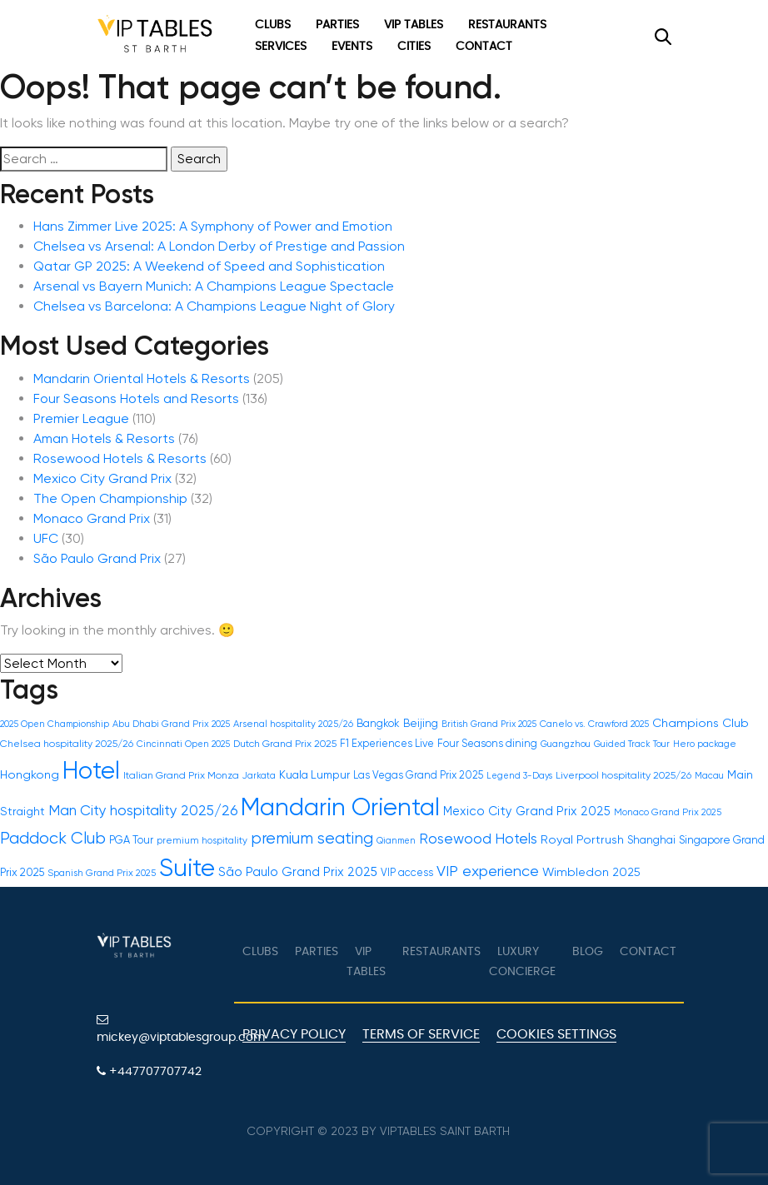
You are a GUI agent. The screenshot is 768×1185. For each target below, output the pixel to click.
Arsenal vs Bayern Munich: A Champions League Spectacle (213, 286)
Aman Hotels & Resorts (104, 438)
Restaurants (507, 25)
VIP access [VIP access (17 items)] (407, 872)
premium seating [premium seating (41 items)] (312, 838)
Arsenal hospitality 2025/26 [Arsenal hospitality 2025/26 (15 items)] (293, 723)
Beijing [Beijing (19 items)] (420, 723)
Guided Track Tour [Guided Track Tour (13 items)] (632, 744)
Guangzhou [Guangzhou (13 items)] (566, 744)
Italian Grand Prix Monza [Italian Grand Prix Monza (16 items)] (181, 775)
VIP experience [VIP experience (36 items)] (487, 870)
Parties (337, 25)
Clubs (273, 25)
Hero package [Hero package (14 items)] (704, 744)
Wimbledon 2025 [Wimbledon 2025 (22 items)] (591, 872)
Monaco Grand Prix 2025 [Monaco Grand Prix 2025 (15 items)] (667, 812)
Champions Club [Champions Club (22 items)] (700, 722)
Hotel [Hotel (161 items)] (91, 770)
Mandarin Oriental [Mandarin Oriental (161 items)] (340, 807)
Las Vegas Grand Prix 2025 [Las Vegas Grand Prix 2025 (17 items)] (418, 775)
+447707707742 (149, 1071)
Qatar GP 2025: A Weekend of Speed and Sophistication (209, 266)
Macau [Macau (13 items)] (709, 775)
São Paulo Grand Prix (97, 558)
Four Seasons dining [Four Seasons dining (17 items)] (487, 743)
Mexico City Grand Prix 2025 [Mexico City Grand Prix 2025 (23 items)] (527, 811)
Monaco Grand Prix (91, 518)
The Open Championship (110, 498)
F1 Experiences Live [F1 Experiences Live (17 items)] (387, 743)
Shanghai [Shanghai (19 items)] (651, 840)
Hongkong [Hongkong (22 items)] (29, 774)
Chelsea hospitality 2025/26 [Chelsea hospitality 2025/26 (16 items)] (66, 743)
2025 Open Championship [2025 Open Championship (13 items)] (54, 724)
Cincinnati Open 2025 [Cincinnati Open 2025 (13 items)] (183, 744)
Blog (587, 952)
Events (352, 46)
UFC (45, 538)
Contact (484, 46)
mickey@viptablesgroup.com (159, 1028)
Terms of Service (421, 1034)
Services (281, 46)
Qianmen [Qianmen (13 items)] (396, 840)
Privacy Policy (294, 1034)
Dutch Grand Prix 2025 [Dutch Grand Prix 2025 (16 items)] (285, 743)
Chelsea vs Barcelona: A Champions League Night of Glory (214, 306)
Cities (414, 46)
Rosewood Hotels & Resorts (120, 458)
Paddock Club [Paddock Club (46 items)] (53, 838)
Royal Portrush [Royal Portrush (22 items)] (582, 839)
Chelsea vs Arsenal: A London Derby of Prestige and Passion (219, 246)
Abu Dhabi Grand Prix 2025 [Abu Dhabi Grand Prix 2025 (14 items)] (171, 724)
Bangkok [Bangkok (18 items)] (378, 723)
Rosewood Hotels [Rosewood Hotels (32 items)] (478, 838)
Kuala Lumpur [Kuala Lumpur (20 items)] (314, 774)
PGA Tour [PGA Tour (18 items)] (131, 840)
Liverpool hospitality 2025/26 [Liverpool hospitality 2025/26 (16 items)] (623, 775)
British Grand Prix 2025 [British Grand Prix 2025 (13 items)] (488, 724)
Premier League (81, 418)
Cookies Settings (556, 1034)
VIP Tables (413, 25)
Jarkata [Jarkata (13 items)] (259, 775)
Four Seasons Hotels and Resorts (136, 398)
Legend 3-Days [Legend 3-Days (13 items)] (519, 775)
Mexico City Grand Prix (102, 478)
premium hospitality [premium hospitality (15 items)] (202, 840)
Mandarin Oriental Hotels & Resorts (141, 378)
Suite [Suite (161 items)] (187, 868)
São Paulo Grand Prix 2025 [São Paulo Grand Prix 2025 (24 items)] (297, 871)
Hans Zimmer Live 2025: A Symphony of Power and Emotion (212, 226)
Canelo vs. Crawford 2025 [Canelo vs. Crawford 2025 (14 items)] (594, 724)
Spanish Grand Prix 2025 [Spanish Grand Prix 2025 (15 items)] (101, 873)
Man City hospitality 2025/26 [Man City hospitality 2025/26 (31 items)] (142, 810)
